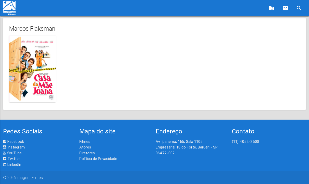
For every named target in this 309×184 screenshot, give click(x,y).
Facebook (13, 141)
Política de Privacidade (98, 158)
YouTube (12, 153)
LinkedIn (12, 164)
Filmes (84, 141)
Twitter (11, 158)
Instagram (14, 147)
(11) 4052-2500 (245, 141)
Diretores (87, 153)
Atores (85, 147)
